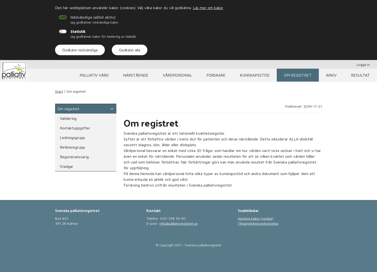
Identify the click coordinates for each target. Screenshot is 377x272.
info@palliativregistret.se (178, 223)
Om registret (298, 75)
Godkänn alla (129, 50)
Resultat (360, 75)
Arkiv (331, 75)
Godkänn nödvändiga (80, 50)
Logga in (363, 64)
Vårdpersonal (177, 75)
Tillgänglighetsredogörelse (258, 223)
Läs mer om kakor (208, 8)
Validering (68, 118)
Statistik (78, 31)
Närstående (135, 75)
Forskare (216, 75)
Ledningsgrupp (72, 137)
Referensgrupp (72, 147)
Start (59, 91)
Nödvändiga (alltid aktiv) (92, 17)
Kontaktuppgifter (75, 128)
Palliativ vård (94, 75)
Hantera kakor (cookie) (255, 218)
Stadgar (66, 166)
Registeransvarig (74, 157)
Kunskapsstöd (255, 75)
